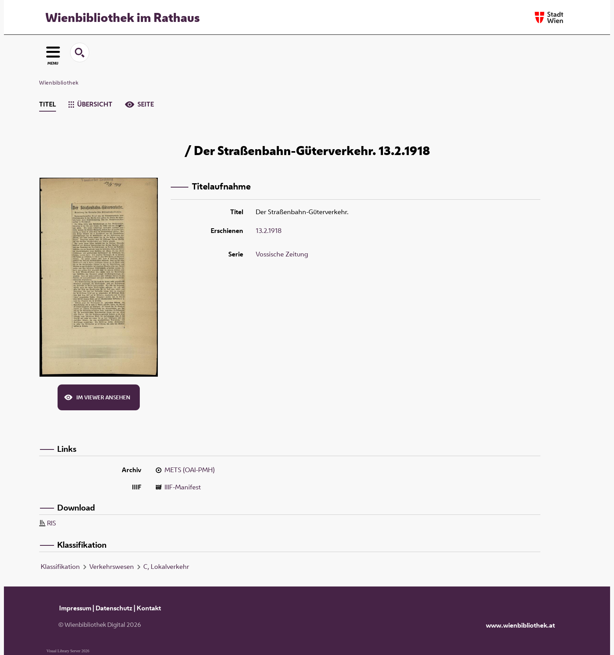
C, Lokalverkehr (166, 566)
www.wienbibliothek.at (520, 625)
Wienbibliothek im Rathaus (122, 17)
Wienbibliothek (58, 82)
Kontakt (149, 608)
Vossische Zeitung (282, 254)
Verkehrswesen (111, 566)
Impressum (75, 608)
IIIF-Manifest (182, 487)
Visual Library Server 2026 (68, 651)
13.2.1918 (269, 230)
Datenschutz (114, 608)
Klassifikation (60, 566)
